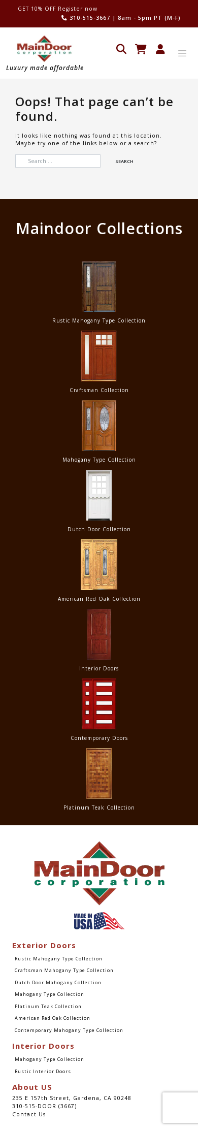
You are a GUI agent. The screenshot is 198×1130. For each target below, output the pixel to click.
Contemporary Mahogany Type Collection (69, 1030)
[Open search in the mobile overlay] (121, 48)
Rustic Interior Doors (43, 1071)
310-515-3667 (85, 17)
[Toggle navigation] (182, 53)
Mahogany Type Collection (49, 994)
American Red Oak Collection (52, 1018)
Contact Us (29, 1114)
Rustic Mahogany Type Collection (59, 958)
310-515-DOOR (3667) (44, 1106)
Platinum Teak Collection (48, 1006)
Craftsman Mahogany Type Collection (64, 970)
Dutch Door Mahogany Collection (58, 982)
